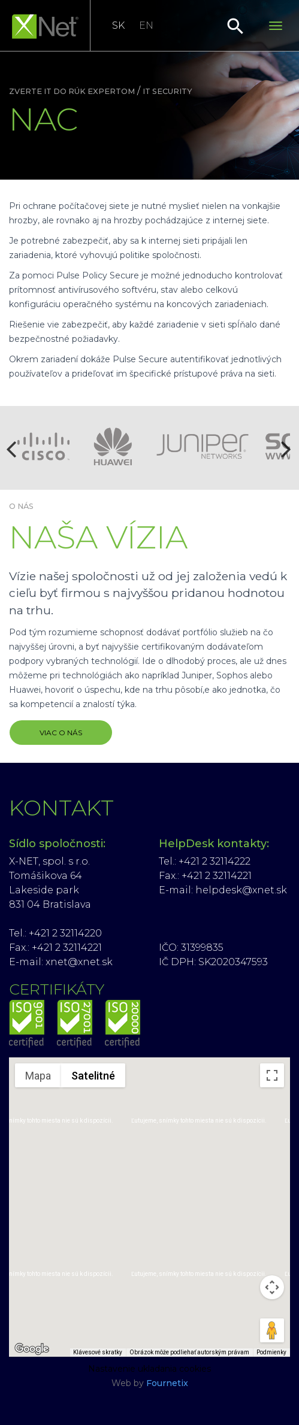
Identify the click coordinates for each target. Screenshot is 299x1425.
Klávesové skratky (97, 1352)
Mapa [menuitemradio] (38, 1075)
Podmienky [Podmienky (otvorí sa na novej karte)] (271, 1352)
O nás (21, 506)
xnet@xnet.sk (79, 962)
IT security (167, 91)
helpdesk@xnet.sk (241, 890)
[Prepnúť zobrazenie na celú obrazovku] (272, 1075)
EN (146, 25)
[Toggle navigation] (275, 26)
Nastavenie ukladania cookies (149, 1368)
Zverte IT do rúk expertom (72, 91)
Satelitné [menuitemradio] (93, 1075)
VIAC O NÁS (61, 732)
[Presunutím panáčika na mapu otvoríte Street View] (272, 1330)
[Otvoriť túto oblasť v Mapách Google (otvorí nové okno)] (32, 1349)
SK (118, 25)
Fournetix (167, 1383)
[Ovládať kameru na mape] (272, 1287)
